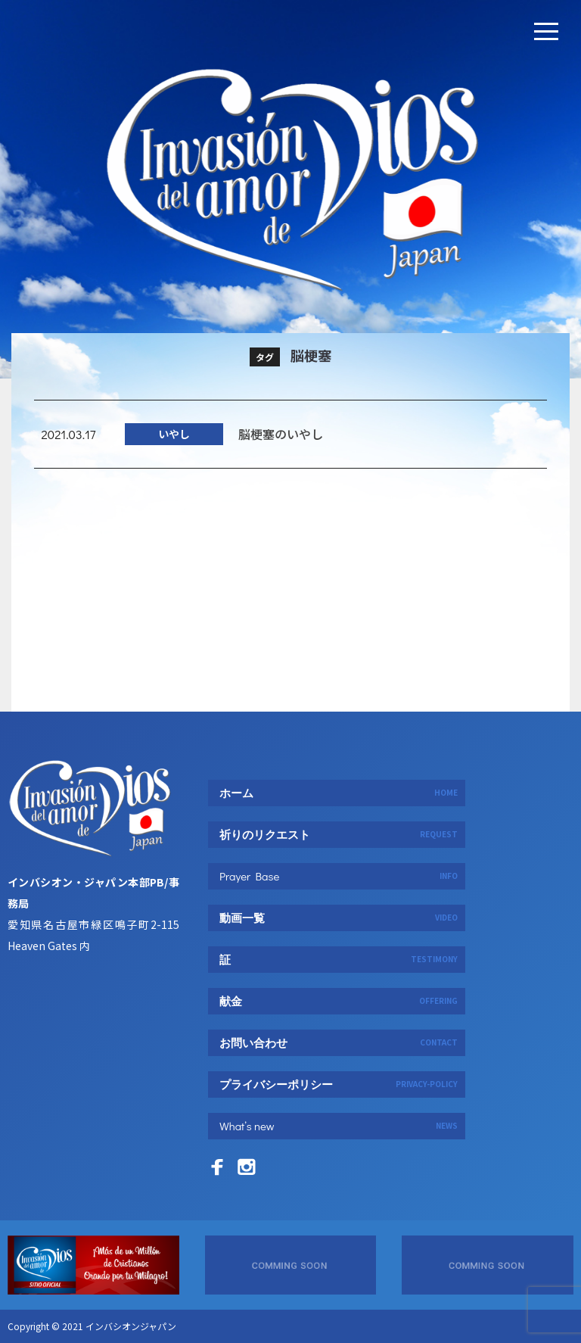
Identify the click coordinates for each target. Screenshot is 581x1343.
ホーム (338, 792)
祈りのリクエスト (338, 834)
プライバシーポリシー (338, 1084)
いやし (174, 447)
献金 (338, 1000)
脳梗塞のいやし (280, 447)
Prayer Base (338, 875)
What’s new (338, 1125)
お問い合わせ (338, 1042)
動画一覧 (338, 917)
